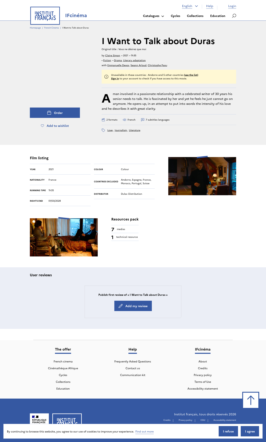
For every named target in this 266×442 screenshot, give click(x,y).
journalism (121, 130)
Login (228, 6)
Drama (118, 60)
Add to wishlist (55, 125)
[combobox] (190, 6)
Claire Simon (112, 55)
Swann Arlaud (138, 65)
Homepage (35, 27)
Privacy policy (203, 375)
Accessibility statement (202, 388)
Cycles (175, 16)
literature (134, 130)
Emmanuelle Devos (118, 65)
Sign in (115, 78)
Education (217, 16)
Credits (202, 368)
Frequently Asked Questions (132, 361)
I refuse (228, 431)
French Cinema (51, 27)
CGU (203, 419)
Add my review (133, 306)
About (202, 361)
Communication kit (132, 375)
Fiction (107, 60)
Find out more (144, 431)
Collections (195, 16)
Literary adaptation (134, 60)
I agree (250, 431)
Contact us (133, 368)
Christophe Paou (157, 65)
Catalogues (153, 16)
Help (209, 6)
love (110, 130)
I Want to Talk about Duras (75, 27)
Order (55, 113)
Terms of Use (202, 381)
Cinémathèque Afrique (63, 368)
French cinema (63, 361)
